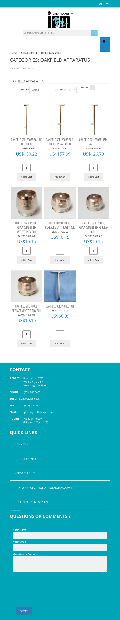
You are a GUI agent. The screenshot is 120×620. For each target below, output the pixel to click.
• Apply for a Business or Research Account (43, 488)
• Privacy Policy (25, 473)
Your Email (60, 542)
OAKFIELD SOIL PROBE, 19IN (60, 306)
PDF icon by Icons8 (15, 510)
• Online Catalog (26, 459)
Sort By (25, 89)
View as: (84, 87)
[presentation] (39, 581)
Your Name (60, 529)
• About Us (21, 444)
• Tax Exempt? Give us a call (32, 502)
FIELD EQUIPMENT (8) (23, 68)
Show (63, 89)
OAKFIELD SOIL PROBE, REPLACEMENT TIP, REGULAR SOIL (93, 228)
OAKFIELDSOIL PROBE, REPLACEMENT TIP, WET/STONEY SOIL (26, 228)
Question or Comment (60, 554)
